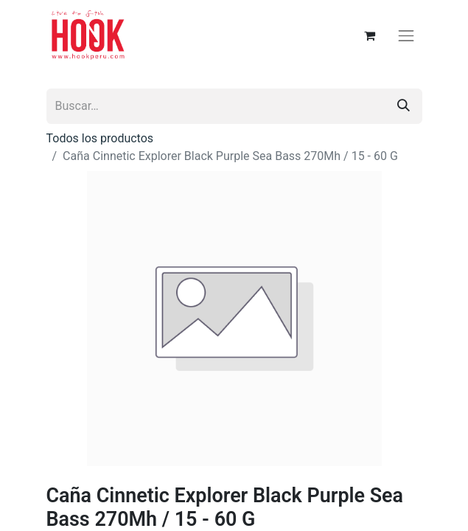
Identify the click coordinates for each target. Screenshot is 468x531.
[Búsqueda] (403, 106)
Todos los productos (100, 138)
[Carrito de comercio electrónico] (369, 35)
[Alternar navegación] (406, 35)
